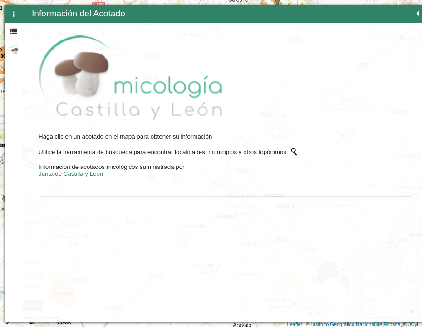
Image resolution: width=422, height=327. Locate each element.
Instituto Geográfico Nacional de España (356, 324)
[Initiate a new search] (74, 121)
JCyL (414, 324)
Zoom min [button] (153, 34)
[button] (153, 83)
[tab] (14, 14)
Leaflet (294, 324)
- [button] (153, 22)
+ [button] (153, 10)
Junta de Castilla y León (71, 150)
